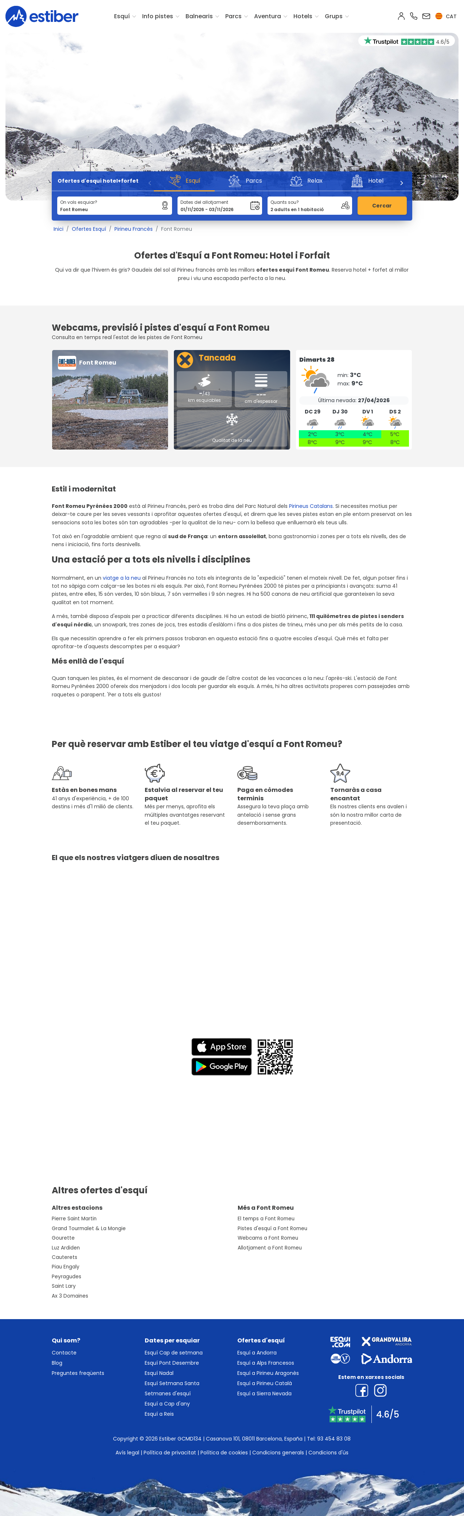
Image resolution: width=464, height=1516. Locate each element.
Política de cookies (224, 1452)
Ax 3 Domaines (70, 1296)
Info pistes (157, 16)
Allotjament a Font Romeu (270, 1247)
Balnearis (199, 16)
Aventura (267, 16)
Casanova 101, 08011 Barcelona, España (254, 1438)
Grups (334, 16)
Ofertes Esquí (89, 229)
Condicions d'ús (328, 1452)
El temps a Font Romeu (266, 1218)
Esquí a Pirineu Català (264, 1383)
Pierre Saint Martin (74, 1218)
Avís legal (127, 1452)
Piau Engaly (65, 1266)
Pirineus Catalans (311, 506)
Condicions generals (278, 1452)
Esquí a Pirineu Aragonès (268, 1373)
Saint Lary (64, 1286)
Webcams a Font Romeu (268, 1238)
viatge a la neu (122, 578)
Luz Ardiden (66, 1247)
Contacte (64, 1352)
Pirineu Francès (133, 229)
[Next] (401, 183)
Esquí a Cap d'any (167, 1403)
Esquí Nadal (159, 1373)
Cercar (382, 205)
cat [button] (446, 16)
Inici (58, 229)
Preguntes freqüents (78, 1373)
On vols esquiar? (78, 202)
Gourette (63, 1238)
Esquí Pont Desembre (172, 1363)
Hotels (302, 16)
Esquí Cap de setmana (174, 1352)
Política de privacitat (170, 1452)
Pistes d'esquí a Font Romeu (272, 1228)
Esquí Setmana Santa (172, 1383)
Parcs (233, 16)
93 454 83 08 (334, 1438)
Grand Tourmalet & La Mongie (89, 1228)
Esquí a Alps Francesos (265, 1363)
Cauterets (64, 1257)
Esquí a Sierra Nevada (264, 1393)
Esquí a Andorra (257, 1352)
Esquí (122, 16)
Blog (57, 1363)
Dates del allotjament (204, 202)
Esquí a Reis (159, 1414)
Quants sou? (284, 202)
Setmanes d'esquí (168, 1393)
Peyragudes (66, 1276)
